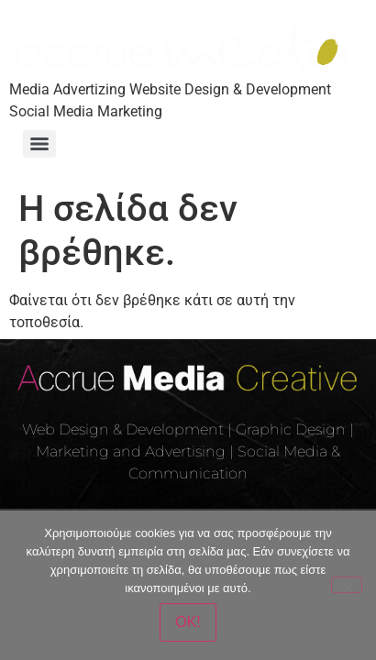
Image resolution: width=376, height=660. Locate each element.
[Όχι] (346, 585)
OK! (188, 622)
